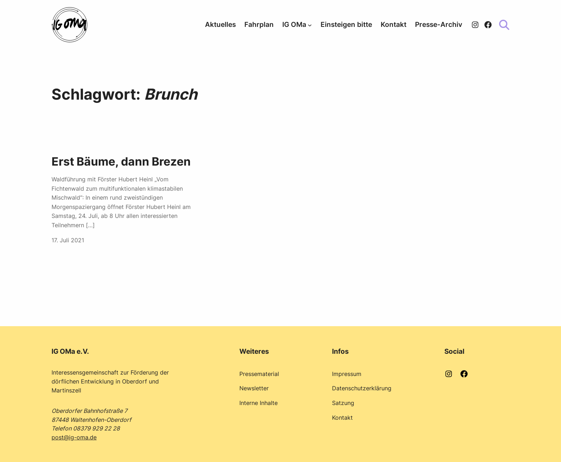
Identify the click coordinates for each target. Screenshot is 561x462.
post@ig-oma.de (74, 437)
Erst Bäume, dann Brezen (121, 161)
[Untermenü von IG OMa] (310, 25)
